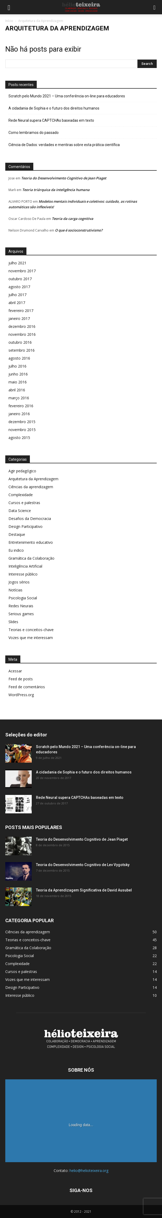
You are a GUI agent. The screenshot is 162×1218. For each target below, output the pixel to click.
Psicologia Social (22, 597)
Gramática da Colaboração (31, 558)
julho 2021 (17, 262)
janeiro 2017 (19, 318)
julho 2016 (17, 366)
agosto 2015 (19, 437)
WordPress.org (21, 694)
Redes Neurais (20, 605)
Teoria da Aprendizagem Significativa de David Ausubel (84, 890)
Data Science (19, 510)
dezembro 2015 (21, 421)
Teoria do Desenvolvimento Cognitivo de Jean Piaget (63, 178)
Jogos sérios (19, 582)
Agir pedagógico (22, 470)
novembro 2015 (22, 429)
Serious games (21, 613)
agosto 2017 (19, 286)
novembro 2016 (22, 334)
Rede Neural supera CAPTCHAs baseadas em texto (51, 120)
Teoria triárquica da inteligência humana (56, 189)
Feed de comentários (26, 686)
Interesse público (23, 574)
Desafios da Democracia (29, 518)
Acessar (15, 670)
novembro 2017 (22, 270)
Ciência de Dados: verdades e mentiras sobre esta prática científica (64, 145)
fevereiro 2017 (20, 310)
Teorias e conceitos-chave (31, 629)
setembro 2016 (21, 350)
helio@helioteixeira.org (89, 1170)
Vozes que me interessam (30, 637)
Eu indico (16, 550)
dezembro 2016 (21, 326)
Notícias (15, 589)
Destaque (16, 534)
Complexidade (20, 494)
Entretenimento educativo (30, 542)
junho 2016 (18, 374)
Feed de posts (20, 678)
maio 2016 (17, 381)
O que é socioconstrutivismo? (79, 230)
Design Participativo (25, 526)
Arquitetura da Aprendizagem (33, 478)
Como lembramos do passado (33, 132)
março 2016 (18, 397)
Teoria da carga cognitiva (72, 218)
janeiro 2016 (19, 413)
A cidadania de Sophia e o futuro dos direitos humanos (53, 108)
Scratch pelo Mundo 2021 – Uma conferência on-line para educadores (66, 96)
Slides (13, 621)
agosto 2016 (19, 358)
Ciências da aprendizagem (30, 486)
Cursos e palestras (24, 502)
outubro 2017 (20, 278)
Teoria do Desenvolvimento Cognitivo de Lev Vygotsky (82, 865)
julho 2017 (17, 294)
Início (9, 21)
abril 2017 (16, 302)
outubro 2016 (20, 342)
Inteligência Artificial (25, 566)
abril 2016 (16, 389)
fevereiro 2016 (20, 405)
